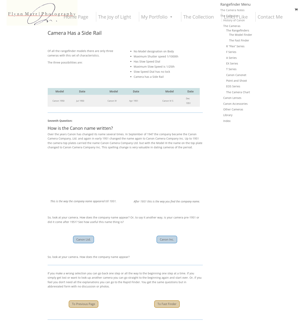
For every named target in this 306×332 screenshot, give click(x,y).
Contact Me (270, 16)
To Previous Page (83, 304)
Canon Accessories (235, 104)
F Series (231, 52)
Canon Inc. (167, 239)
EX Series (232, 63)
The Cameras (231, 26)
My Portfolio (157, 17)
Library (227, 115)
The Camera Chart (238, 92)
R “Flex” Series (235, 46)
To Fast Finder (166, 304)
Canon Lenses (232, 98)
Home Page (76, 16)
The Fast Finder (239, 40)
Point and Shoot (236, 80)
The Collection (198, 16)
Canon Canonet (236, 75)
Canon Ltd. (83, 239)
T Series (231, 69)
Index (226, 121)
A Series (231, 58)
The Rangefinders (237, 30)
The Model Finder (240, 35)
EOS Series (233, 86)
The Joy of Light (114, 16)
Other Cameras (233, 109)
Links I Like (236, 16)
